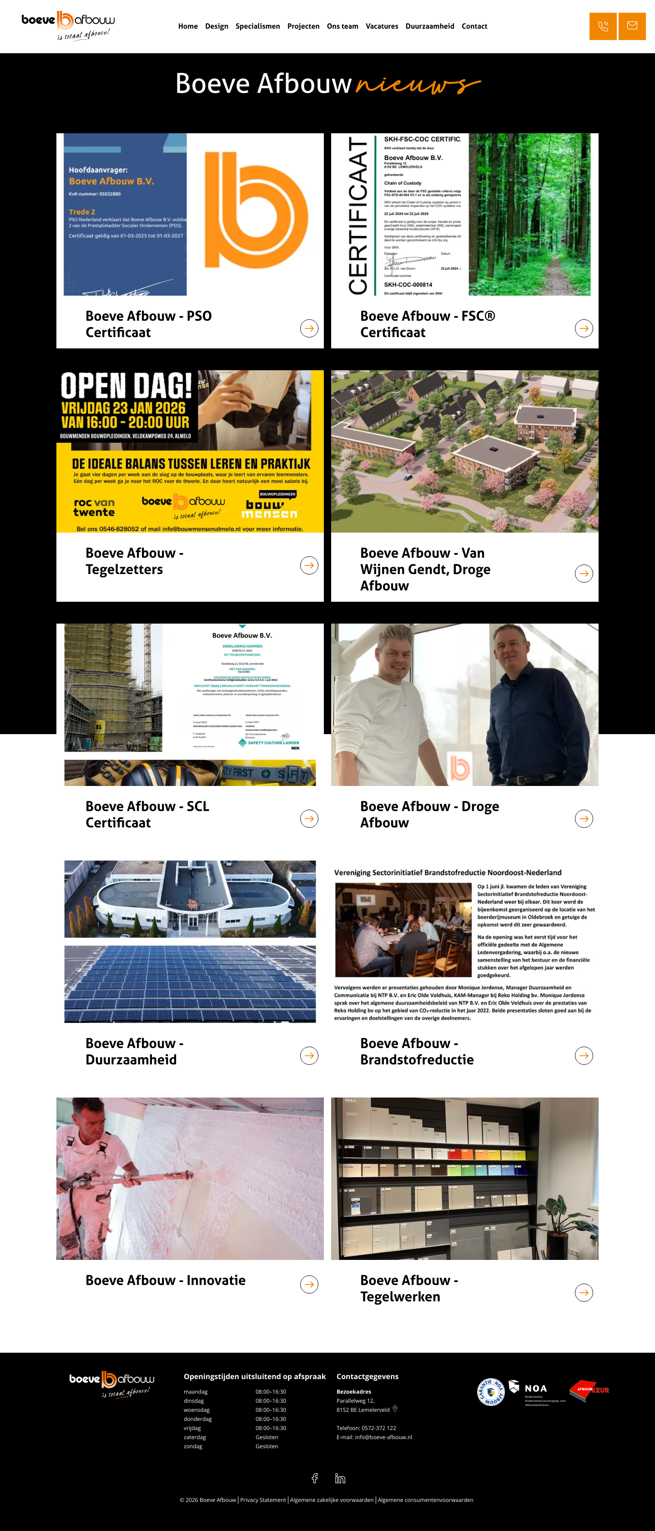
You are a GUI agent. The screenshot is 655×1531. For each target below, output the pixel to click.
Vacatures (382, 26)
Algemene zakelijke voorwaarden (332, 1500)
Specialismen (258, 26)
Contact (475, 26)
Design (216, 26)
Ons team (342, 26)
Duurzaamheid (430, 26)
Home (188, 26)
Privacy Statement (263, 1500)
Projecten (303, 26)
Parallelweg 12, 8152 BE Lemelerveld (367, 1405)
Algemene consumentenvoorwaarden (426, 1500)
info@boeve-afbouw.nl (384, 1437)
